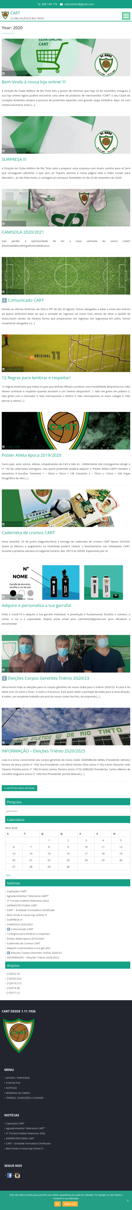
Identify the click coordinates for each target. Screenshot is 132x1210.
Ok (57, 1204)
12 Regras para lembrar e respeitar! (36, 377)
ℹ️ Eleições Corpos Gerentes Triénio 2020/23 (45, 678)
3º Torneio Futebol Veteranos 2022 (28, 900)
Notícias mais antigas (20, 788)
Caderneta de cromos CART (28, 532)
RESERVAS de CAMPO (18, 1093)
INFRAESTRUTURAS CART (22, 905)
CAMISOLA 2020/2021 (23, 232)
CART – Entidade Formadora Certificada (31, 910)
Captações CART (17, 891)
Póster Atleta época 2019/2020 (31, 455)
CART (15, 13)
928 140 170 (49, 4)
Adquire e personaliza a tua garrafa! (36, 605)
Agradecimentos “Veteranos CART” (28, 896)
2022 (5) (13, 973)
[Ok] (127, 1200)
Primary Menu (126, 16)
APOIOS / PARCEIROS (18, 1077)
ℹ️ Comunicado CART (23, 300)
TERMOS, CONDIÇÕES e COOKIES (25, 1097)
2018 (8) (13, 988)
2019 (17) (14, 983)
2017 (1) (13, 992)
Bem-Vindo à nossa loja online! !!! (34, 82)
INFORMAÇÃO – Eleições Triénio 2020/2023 (43, 751)
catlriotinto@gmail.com (79, 4)
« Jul (7, 875)
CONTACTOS (13, 1082)
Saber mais (70, 1204)
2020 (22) (14, 978)
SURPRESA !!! (14, 159)
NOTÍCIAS (11, 1088)
